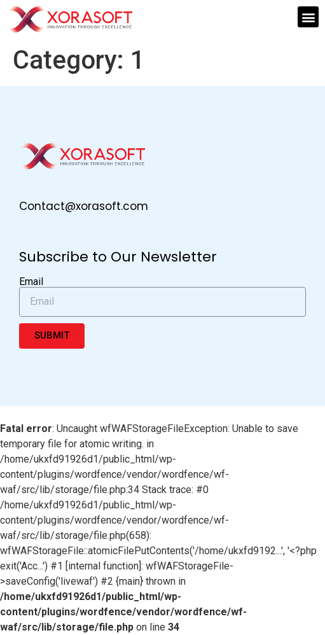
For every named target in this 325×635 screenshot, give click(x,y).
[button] (308, 16)
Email (31, 282)
